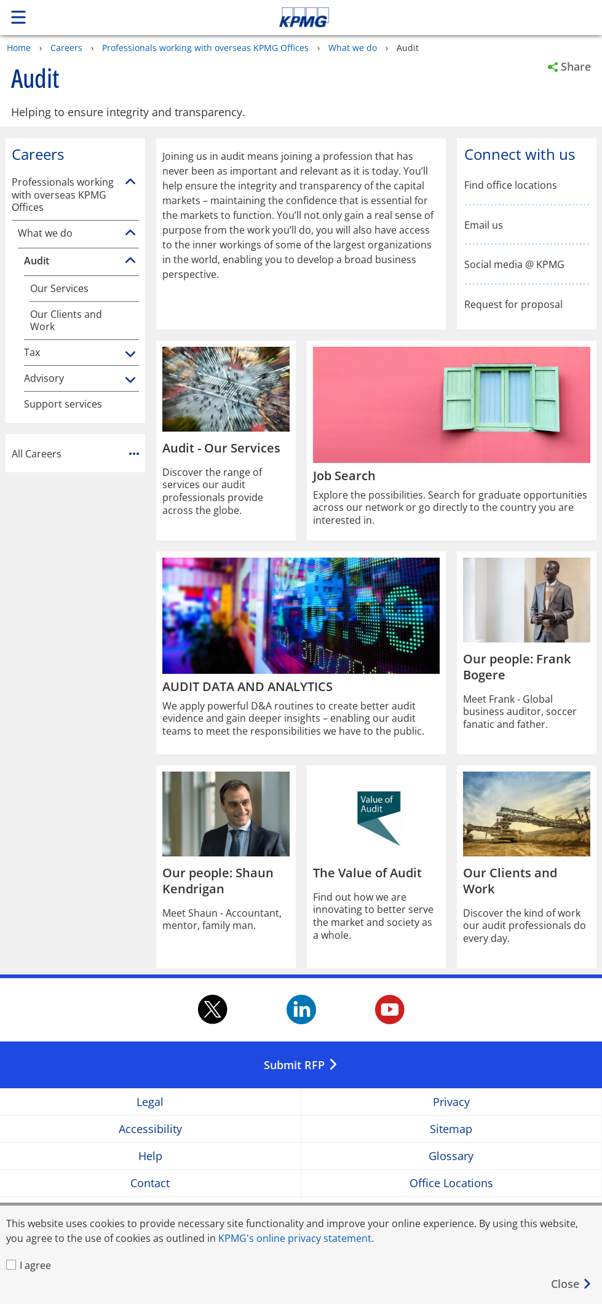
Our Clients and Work (66, 320)
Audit (36, 261)
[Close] (571, 1284)
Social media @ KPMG (514, 264)
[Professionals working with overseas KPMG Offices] (130, 182)
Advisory (44, 378)
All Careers (75, 453)
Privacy (451, 1102)
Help (150, 1156)
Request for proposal (513, 304)
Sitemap (451, 1129)
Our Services (59, 288)
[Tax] (130, 355)
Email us (483, 225)
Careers (66, 47)
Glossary (451, 1156)
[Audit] (130, 261)
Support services (63, 404)
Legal (150, 1102)
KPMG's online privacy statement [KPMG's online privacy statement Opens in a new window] (294, 1238)
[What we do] (130, 233)
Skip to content (422, 17)
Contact (150, 1183)
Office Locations (451, 1183)
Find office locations (510, 185)
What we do (352, 47)
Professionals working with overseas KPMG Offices (205, 47)
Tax (32, 352)
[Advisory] (130, 380)
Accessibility (150, 1129)
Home (19, 47)
